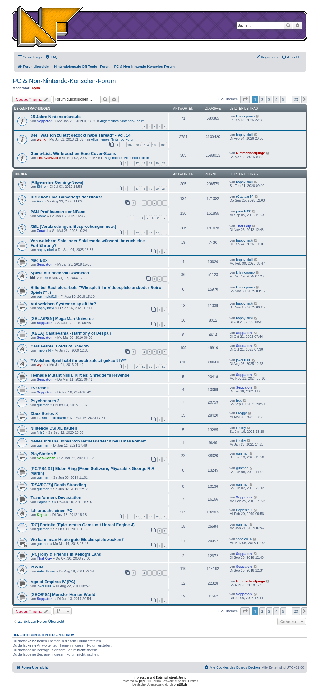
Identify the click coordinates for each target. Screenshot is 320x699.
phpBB (143, 681)
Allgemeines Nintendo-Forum (122, 121)
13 (157, 232)
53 (150, 367)
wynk (36, 88)
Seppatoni (45, 121)
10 (163, 218)
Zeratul (42, 230)
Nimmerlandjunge (250, 153)
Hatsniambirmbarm (51, 418)
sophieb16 (244, 539)
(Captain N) (244, 196)
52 (143, 367)
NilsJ (40, 432)
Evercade (39, 388)
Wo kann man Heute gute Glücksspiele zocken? (77, 539)
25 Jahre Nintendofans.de (55, 116)
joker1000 (243, 211)
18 (143, 163)
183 (138, 145)
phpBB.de (181, 684)
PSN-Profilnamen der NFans (57, 211)
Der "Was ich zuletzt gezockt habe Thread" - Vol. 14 (80, 135)
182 (130, 145)
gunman (43, 405)
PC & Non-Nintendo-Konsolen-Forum (64, 80)
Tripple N (44, 350)
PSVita (36, 567)
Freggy (241, 413)
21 (163, 163)
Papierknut (45, 502)
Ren (40, 201)
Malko (41, 216)
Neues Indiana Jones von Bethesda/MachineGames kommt (88, 441)
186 (163, 145)
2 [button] (262, 99)
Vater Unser (46, 571)
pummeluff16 (47, 296)
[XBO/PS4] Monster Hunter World (62, 594)
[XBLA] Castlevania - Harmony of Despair (70, 333)
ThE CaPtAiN (47, 158)
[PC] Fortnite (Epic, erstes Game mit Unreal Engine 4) (82, 524)
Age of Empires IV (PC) (52, 581)
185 (154, 145)
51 (137, 367)
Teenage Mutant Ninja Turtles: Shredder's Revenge (79, 375)
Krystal (42, 515)
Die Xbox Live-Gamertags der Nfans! (66, 197)
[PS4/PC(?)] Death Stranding (58, 484)
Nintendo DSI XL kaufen (53, 428)
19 (150, 163)
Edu (239, 400)
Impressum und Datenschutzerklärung (160, 677)
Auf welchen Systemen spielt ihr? (63, 304)
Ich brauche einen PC (51, 510)
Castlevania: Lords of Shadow (59, 346)
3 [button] (269, 99)
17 (137, 163)
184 (146, 145)
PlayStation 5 (43, 454)
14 (163, 232)
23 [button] (296, 99)
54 (157, 367)
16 (163, 516)
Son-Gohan (46, 458)
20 (157, 163)
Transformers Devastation (55, 497)
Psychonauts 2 (44, 400)
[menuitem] (51, 57)
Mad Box (39, 260)
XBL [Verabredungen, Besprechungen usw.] (73, 226)
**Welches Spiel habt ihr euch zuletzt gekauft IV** (78, 360)
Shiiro (41, 186)
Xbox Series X (44, 413)
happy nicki (244, 135)
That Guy (243, 226)
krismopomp (245, 116)
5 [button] (283, 99)
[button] (245, 99)
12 (150, 232)
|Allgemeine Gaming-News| (56, 182)
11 (143, 232)
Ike (45, 278)
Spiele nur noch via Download (59, 273)
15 (157, 516)
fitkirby (241, 428)
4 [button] (276, 99)
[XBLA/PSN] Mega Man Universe (61, 318)
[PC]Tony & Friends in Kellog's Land (65, 554)
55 (163, 367)
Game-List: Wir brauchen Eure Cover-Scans (73, 153)
